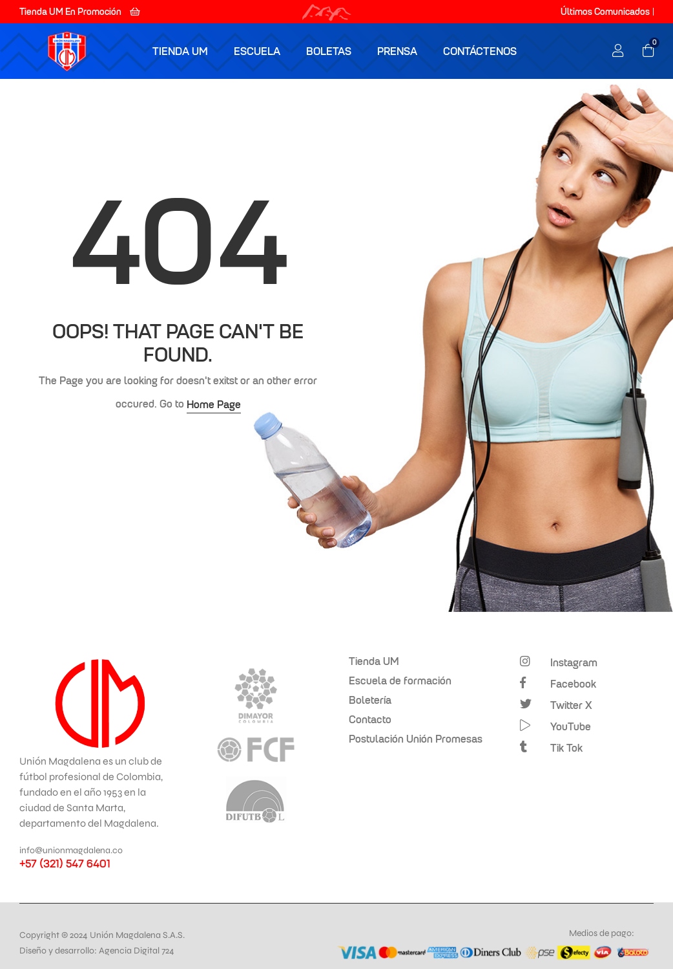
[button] (79, 11)
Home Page (214, 404)
